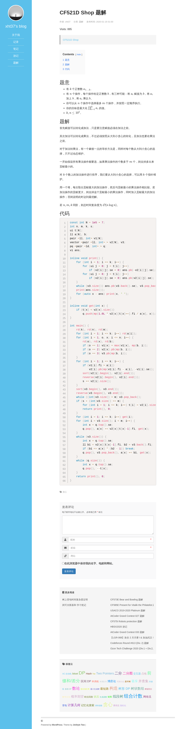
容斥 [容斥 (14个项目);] (134, 681)
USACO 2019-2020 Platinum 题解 (127, 610)
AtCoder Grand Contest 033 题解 (127, 632)
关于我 (16, 35)
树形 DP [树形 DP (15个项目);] (124, 688)
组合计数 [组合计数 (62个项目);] (133, 696)
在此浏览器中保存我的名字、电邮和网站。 (89, 563)
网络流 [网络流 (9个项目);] (147, 696)
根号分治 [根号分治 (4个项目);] (66, 697)
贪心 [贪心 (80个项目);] (108, 704)
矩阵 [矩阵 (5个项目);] (110, 697)
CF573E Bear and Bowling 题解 (126, 599)
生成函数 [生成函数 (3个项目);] (103, 697)
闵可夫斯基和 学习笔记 (74, 605)
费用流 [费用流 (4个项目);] (116, 705)
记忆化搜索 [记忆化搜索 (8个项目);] (87, 705)
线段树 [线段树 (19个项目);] (118, 696)
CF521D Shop (71, 39)
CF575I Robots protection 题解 (126, 621)
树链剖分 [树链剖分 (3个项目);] (148, 689)
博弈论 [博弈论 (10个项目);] (111, 681)
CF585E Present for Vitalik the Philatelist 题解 (133, 605)
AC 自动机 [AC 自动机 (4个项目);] (67, 674)
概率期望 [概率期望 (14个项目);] (77, 696)
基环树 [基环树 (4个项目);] (128, 681)
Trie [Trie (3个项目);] (93, 674)
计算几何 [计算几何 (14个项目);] (74, 705)
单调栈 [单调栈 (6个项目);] (95, 681)
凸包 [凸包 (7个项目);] (144, 673)
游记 (16, 55)
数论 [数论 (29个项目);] (76, 688)
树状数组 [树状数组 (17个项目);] (137, 688)
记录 (16, 41)
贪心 (65, 492)
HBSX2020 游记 (118, 626)
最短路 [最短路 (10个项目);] (104, 688)
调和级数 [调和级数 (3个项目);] (98, 706)
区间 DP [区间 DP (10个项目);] (86, 681)
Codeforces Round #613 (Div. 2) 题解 (129, 643)
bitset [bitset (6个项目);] (75, 673)
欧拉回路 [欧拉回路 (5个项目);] (88, 697)
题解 (16, 62)
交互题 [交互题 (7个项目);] (137, 673)
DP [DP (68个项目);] (82, 672)
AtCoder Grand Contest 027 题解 (127, 616)
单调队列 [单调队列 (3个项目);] (103, 682)
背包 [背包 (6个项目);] (64, 705)
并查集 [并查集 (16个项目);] (143, 681)
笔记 (16, 48)
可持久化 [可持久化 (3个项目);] (120, 682)
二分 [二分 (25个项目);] (118, 673)
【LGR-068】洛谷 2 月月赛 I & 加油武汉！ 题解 (134, 637)
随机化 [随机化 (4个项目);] (123, 705)
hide (79, 54)
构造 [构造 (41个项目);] (113, 688)
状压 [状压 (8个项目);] (96, 696)
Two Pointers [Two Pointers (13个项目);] (105, 673)
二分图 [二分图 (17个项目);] (128, 673)
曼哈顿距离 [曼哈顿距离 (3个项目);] (85, 689)
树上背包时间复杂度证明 (75, 599)
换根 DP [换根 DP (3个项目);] (68, 689)
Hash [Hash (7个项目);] (89, 673)
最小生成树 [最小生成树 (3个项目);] (95, 689)
